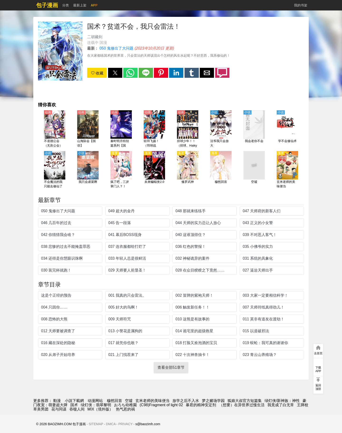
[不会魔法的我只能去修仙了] (54, 170)
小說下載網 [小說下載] (74, 401)
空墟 (129, 401)
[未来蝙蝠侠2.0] (154, 170)
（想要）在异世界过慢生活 (242, 405)
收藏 (97, 73)
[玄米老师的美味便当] (287, 170)
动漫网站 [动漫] (95, 401)
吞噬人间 (77, 409)
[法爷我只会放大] (221, 129)
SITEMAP (96, 424)
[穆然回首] (221, 170)
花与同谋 (58, 409)
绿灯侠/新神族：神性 (282, 401)
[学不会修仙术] (287, 129)
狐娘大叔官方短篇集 (245, 401)
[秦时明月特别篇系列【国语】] (121, 129)
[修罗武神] (187, 170)
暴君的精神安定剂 (201, 405)
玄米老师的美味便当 (152, 401)
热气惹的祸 (125, 409)
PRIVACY (125, 424)
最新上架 (79, 5)
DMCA (110, 424)
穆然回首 (114, 401)
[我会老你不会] (254, 129)
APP (94, 5)
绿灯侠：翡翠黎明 (96, 405)
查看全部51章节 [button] (171, 367)
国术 (74, 405)
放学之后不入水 (185, 401)
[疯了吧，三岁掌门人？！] (121, 170)
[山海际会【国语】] (88, 129)
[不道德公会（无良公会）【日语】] (54, 129)
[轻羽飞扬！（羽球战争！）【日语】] (154, 129)
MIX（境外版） (100, 409)
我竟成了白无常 (280, 405)
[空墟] (254, 170)
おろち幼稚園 (125, 405)
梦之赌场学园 (213, 401)
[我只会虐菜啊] (88, 170)
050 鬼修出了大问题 (116, 48)
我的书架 (300, 5)
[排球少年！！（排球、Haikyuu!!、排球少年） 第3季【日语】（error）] (187, 129)
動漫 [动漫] (57, 401)
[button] (115, 73)
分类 (65, 5)
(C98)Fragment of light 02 (161, 405)
